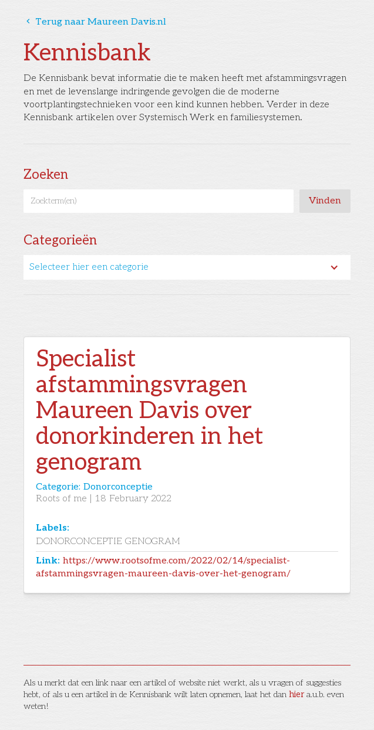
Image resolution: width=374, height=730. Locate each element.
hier (296, 695)
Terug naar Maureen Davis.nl (94, 22)
